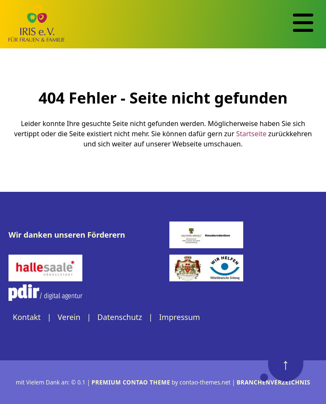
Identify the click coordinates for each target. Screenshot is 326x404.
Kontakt (27, 317)
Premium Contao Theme (131, 382)
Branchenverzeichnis (273, 382)
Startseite (251, 133)
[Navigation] (303, 23)
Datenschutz (119, 317)
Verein (69, 317)
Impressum (179, 317)
